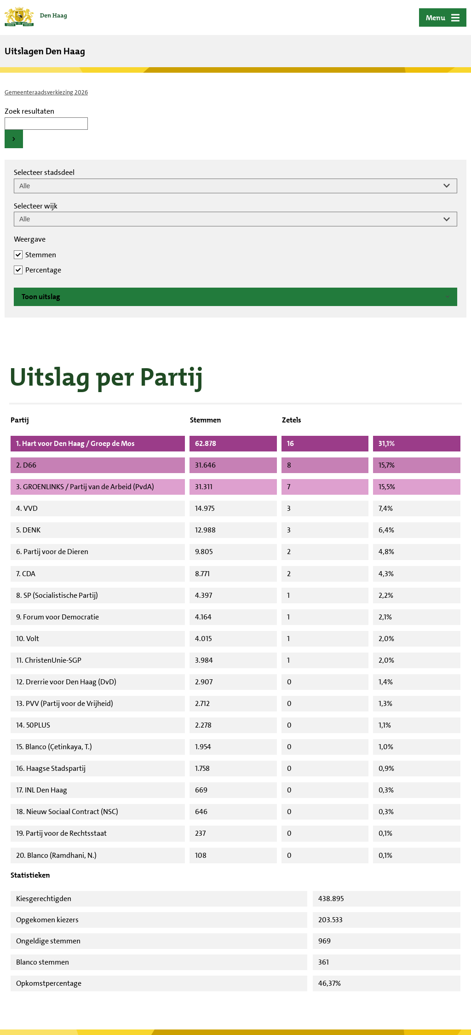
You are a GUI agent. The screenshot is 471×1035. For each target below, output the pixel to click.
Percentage (43, 270)
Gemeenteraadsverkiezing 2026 (46, 92)
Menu (435, 18)
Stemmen (40, 255)
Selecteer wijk (35, 206)
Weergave (30, 239)
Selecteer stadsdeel (44, 172)
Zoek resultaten (29, 111)
